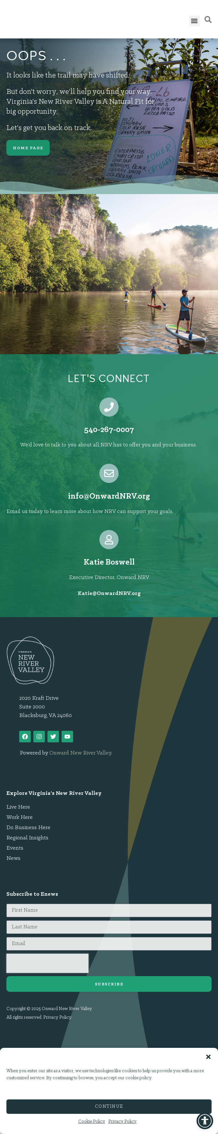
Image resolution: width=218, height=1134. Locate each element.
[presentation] (47, 963)
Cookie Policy (91, 1121)
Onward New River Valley (80, 753)
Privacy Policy (122, 1121)
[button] (208, 1053)
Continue (109, 1106)
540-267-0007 (109, 430)
